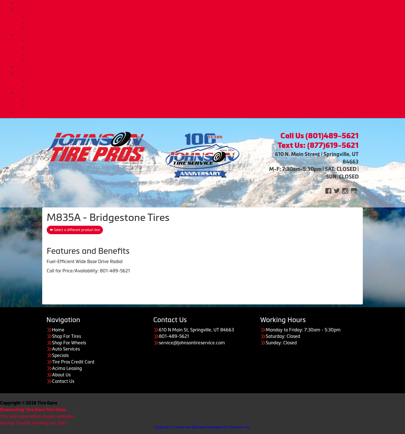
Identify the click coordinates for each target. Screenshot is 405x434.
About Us (208, 92)
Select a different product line (75, 230)
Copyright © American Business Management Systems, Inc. (202, 427)
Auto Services (208, 34)
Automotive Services (214, 41)
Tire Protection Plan (214, 28)
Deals (208, 66)
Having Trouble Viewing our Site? (33, 422)
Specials (60, 355)
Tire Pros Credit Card (214, 79)
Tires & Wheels (208, 9)
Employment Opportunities (214, 105)
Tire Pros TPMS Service (213, 47)
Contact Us (63, 381)
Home (208, 2)
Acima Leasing (214, 86)
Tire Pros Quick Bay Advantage (213, 54)
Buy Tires (213, 15)
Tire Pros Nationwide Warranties (214, 60)
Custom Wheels (214, 22)
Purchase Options (208, 73)
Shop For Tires (66, 336)
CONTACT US (208, 111)
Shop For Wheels (69, 342)
